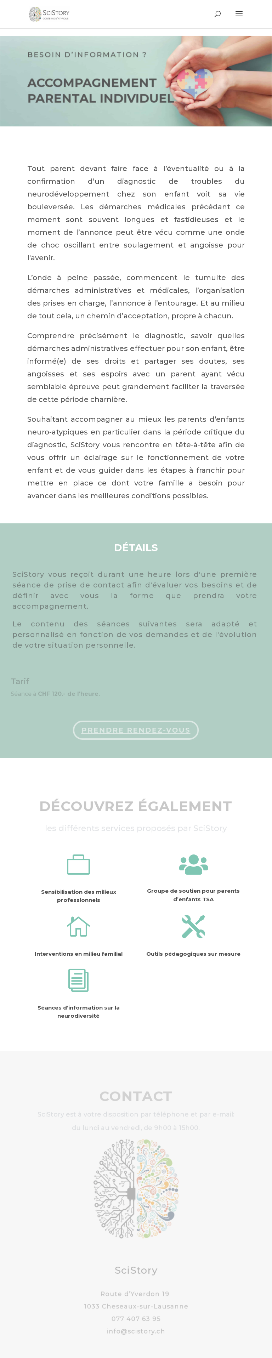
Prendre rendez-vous (135, 730)
